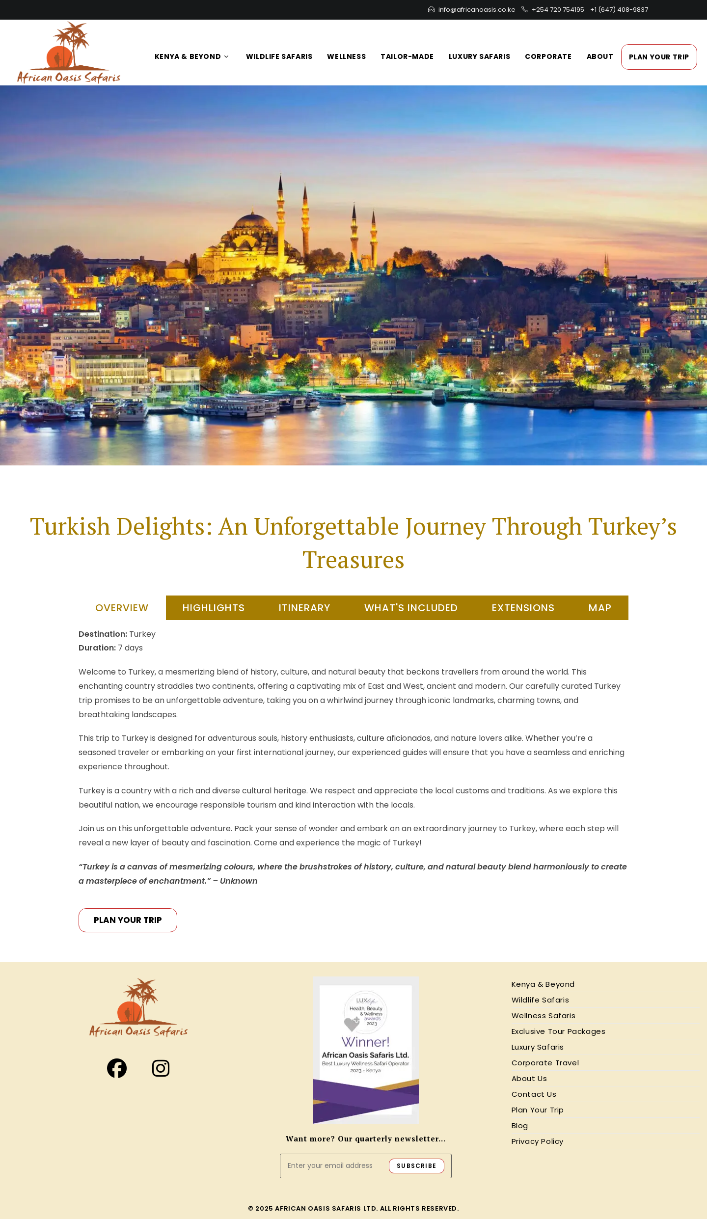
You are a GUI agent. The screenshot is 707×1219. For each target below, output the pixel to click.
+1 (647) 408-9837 (619, 9)
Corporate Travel (545, 1062)
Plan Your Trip (538, 1110)
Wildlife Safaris (541, 1000)
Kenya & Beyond (543, 984)
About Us (529, 1078)
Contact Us (534, 1094)
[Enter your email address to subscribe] (366, 1166)
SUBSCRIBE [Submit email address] (416, 1166)
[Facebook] (116, 1068)
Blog (520, 1125)
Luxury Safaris (538, 1047)
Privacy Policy (538, 1141)
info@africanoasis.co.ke (477, 9)
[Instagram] (160, 1068)
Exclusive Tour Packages (559, 1031)
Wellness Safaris (544, 1015)
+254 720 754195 (558, 9)
